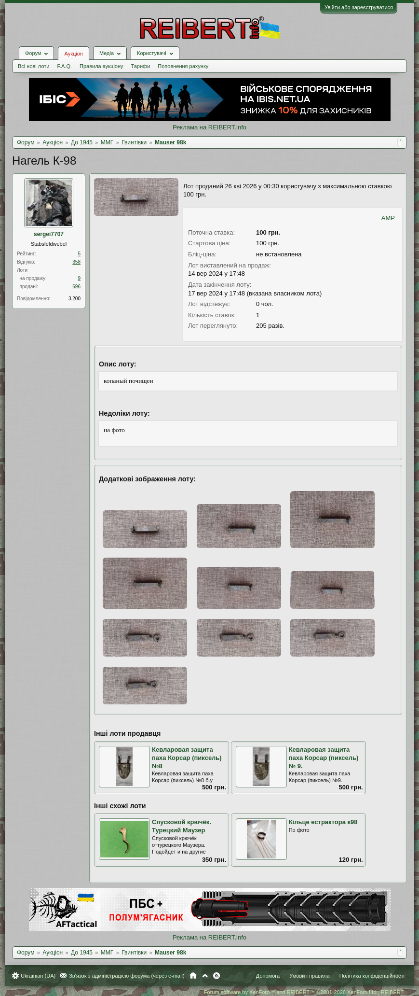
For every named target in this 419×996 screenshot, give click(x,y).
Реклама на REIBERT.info (209, 127)
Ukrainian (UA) (38, 976)
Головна (193, 975)
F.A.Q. (64, 66)
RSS (216, 975)
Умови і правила (309, 976)
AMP (388, 218)
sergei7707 (49, 234)
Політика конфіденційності (372, 976)
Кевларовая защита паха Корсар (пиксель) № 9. (324, 757)
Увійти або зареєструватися (358, 7)
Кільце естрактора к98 (323, 822)
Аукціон (73, 53)
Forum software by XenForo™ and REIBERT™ (304, 992)
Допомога (268, 976)
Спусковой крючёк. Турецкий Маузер (181, 826)
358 (76, 262)
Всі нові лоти (33, 66)
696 (76, 286)
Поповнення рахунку (183, 66)
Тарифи (140, 66)
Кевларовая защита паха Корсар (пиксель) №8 (187, 757)
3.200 (74, 298)
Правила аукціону (101, 66)
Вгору (205, 975)
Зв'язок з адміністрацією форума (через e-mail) (127, 976)
